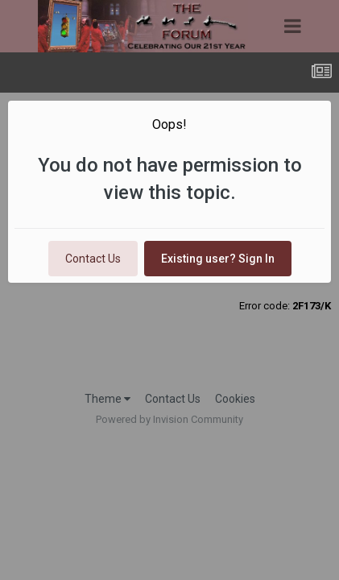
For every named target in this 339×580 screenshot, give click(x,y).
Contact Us (93, 258)
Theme (107, 398)
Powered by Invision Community (169, 419)
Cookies (235, 398)
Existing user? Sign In (218, 258)
